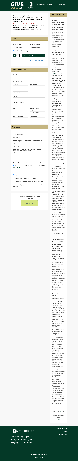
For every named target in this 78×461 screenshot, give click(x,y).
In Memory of (40, 165)
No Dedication (16, 166)
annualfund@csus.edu (58, 268)
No (19, 146)
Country (16, 90)
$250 (28, 55)
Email (15, 75)
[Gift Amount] (18, 55)
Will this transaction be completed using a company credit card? (27, 141)
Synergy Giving (51, 4)
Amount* (15, 53)
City (14, 108)
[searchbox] (29, 137)
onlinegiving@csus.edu (58, 419)
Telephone (33, 116)
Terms (37, 457)
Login (41, 457)
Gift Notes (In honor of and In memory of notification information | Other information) (27, 150)
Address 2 (16, 102)
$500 (33, 55)
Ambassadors (41, 4)
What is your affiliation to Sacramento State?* (26, 132)
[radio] (17, 166)
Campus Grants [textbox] (18, 47)
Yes (15, 146)
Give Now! (29, 203)
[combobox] (20, 47)
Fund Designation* (36, 44)
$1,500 (43, 55)
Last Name (33, 84)
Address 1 (16, 96)
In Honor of (28, 165)
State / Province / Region (35, 109)
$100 (24, 55)
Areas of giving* (18, 44)
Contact (65, 431)
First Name (16, 84)
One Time (16, 51)
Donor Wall (62, 4)
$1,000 (38, 55)
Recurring (24, 51)
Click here (55, 74)
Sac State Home (62, 434)
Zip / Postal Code (18, 116)
